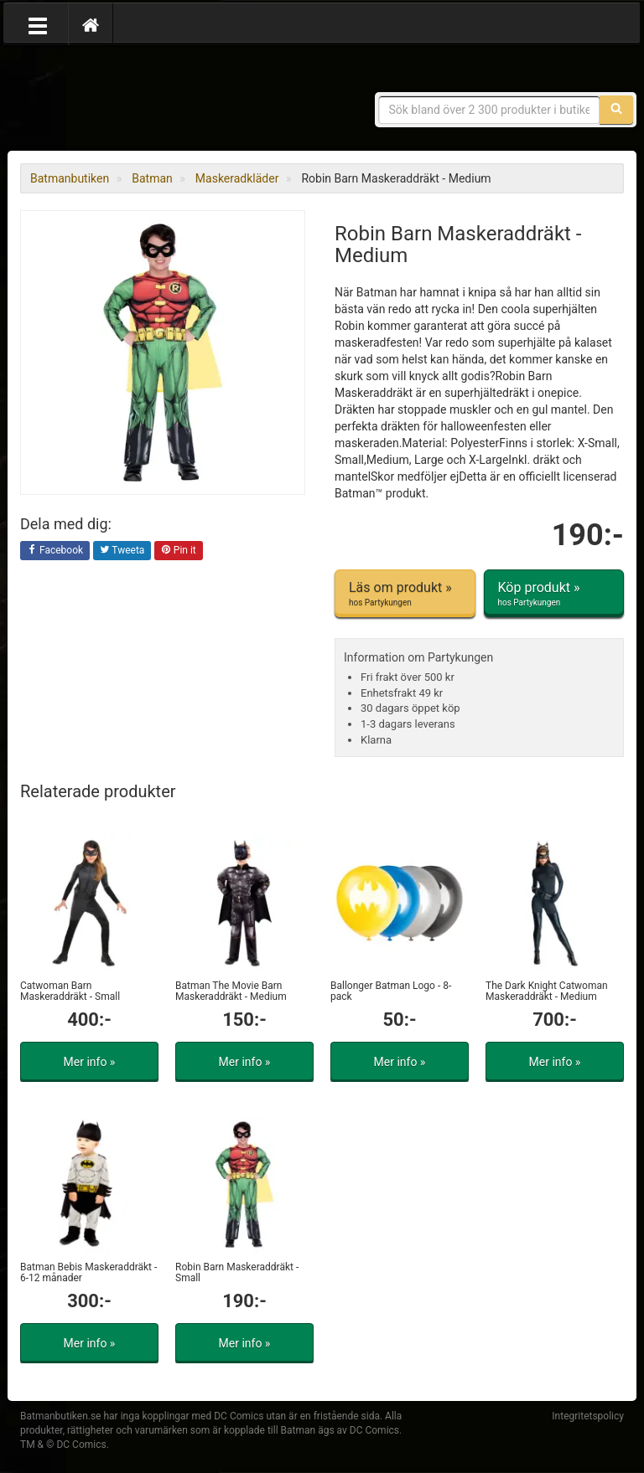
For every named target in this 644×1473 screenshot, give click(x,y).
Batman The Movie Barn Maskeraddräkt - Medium (231, 991)
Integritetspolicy (588, 1416)
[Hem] (90, 24)
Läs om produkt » (405, 593)
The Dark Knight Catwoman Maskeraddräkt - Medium (547, 991)
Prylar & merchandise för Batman (141, 100)
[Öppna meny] (37, 24)
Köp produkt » (554, 593)
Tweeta (122, 551)
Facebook (55, 551)
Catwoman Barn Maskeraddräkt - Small (70, 991)
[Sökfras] (489, 109)
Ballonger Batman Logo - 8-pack (390, 991)
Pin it (178, 551)
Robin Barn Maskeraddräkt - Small (237, 1272)
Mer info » (90, 1062)
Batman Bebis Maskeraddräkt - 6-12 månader (88, 1272)
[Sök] (616, 109)
